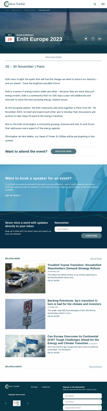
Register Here (63, 151)
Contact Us (46, 387)
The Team (34, 387)
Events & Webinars (30, 10)
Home (7, 10)
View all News (96, 259)
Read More (54, 281)
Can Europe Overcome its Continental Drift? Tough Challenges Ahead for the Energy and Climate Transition (73, 340)
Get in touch (12, 196)
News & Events (16, 10)
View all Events (95, 367)
